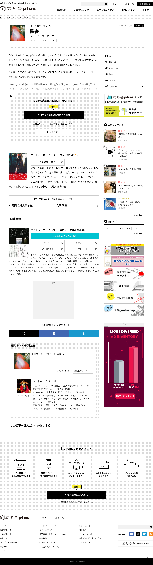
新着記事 (61, 10)
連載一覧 (4, 538)
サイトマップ (84, 542)
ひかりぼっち (67, 155)
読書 (111, 74)
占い (137, 228)
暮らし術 (112, 62)
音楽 (44, 40)
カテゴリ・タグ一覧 (8, 542)
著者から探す (128, 10)
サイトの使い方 (45, 530)
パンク (53, 40)
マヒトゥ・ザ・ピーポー (45, 381)
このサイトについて (47, 526)
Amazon (47, 243)
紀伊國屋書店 (47, 249)
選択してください (81, 371)
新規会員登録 (145, 4)
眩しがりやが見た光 (21, 17)
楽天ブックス (82, 243)
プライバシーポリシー (88, 534)
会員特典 (43, 538)
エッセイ (35, 40)
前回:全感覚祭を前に (23, 205)
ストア (146, 10)
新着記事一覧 (5, 530)
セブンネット (82, 249)
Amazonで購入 (47, 162)
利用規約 (82, 530)
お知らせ (113, 86)
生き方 (7, 17)
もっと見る (138, 215)
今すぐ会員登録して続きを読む (54, 115)
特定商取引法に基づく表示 (90, 538)
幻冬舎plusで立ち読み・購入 (65, 236)
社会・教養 (113, 68)
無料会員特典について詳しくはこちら (77, 502)
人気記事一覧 (5, 534)
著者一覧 (4, 546)
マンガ (112, 80)
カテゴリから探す (105, 10)
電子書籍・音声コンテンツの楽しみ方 (55, 534)
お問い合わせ (84, 526)
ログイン (130, 4)
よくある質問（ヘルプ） (49, 546)
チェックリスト (124, 228)
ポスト (139, 26)
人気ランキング (81, 10)
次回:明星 (61, 205)
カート (116, 4)
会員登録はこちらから (76, 494)
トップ (3, 526)
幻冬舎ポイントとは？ (48, 542)
